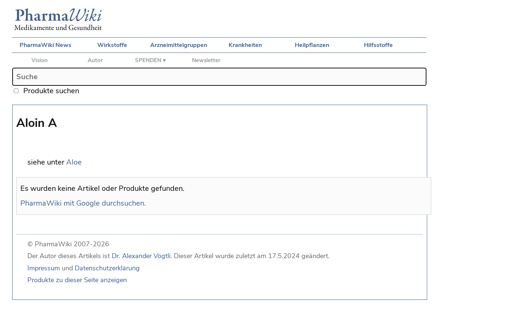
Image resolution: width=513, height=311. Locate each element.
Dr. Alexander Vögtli (141, 255)
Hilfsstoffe (378, 45)
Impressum (43, 268)
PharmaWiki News (45, 45)
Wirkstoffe (112, 45)
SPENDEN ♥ (150, 60)
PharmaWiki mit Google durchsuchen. (83, 203)
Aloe (74, 162)
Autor (95, 60)
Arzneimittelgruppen (178, 45)
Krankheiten (245, 45)
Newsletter (206, 60)
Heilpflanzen (312, 45)
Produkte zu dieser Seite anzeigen (77, 279)
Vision (39, 60)
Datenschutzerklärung (107, 268)
